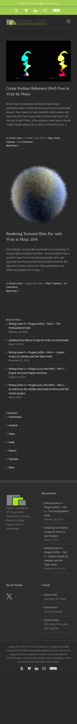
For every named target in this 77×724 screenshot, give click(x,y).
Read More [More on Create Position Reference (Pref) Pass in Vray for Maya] (11, 145)
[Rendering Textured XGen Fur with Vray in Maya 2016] (38, 194)
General (13, 425)
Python (12, 450)
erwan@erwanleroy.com (46, 3)
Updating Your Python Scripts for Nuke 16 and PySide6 (39, 340)
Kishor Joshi (50, 595)
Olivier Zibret (51, 620)
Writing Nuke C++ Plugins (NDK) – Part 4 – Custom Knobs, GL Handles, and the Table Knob (56, 556)
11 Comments (25, 141)
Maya (50, 137)
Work (11, 467)
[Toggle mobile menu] (69, 21)
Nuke (57, 137)
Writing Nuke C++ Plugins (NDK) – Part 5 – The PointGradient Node (56, 509)
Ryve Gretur (50, 607)
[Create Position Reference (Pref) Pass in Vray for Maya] (38, 61)
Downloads (15, 417)
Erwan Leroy (15, 137)
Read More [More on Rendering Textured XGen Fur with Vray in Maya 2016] (11, 290)
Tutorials (10, 141)
